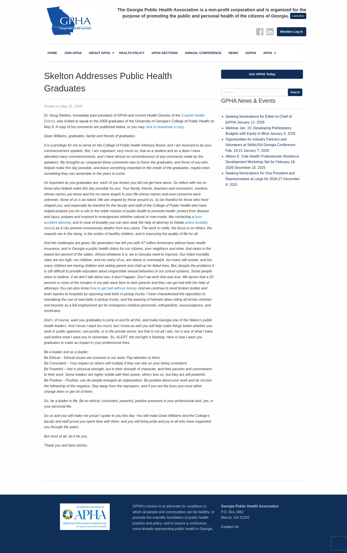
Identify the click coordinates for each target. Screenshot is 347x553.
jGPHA (250, 53)
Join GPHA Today (262, 74)
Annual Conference (203, 53)
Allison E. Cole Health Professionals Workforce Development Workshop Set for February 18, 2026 (262, 162)
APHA (267, 53)
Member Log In (291, 31)
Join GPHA (73, 53)
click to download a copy (165, 127)
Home (52, 53)
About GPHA (99, 53)
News (233, 53)
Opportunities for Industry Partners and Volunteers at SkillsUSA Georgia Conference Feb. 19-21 (260, 144)
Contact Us (230, 527)
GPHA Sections (165, 53)
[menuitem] (52, 53)
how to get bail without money (113, 288)
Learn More (298, 16)
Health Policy (132, 53)
